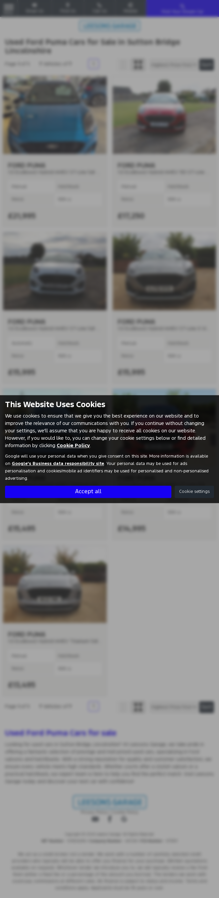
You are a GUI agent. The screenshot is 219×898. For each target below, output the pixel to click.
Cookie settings (194, 491)
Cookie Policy (73, 445)
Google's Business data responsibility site (58, 463)
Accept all (88, 491)
